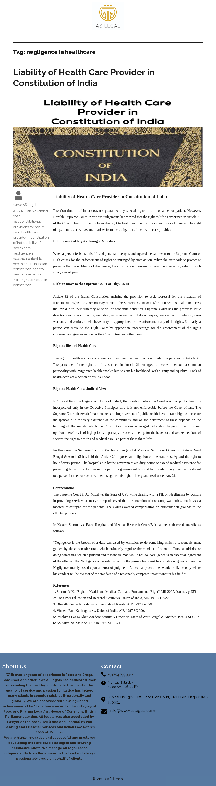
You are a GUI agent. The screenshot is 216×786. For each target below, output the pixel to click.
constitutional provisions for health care (29, 227)
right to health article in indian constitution (30, 264)
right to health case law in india (28, 274)
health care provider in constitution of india (31, 237)
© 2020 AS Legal (108, 779)
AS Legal (29, 205)
